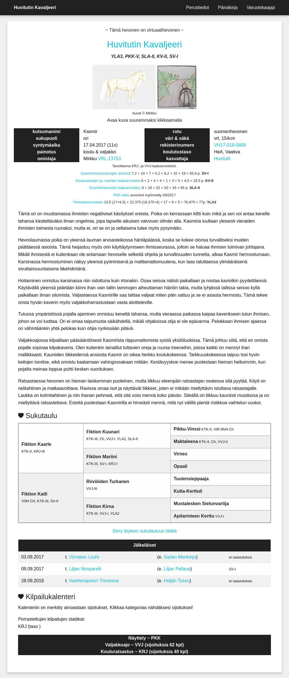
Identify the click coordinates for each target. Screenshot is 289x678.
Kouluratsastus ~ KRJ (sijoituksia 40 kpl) (144, 651)
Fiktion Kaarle (36, 444)
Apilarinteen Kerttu (194, 516)
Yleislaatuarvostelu (88, 202)
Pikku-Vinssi (187, 429)
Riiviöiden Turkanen (107, 481)
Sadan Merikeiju (180, 557)
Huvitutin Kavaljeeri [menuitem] (35, 7)
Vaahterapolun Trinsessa (94, 580)
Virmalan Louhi (84, 557)
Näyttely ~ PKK (144, 638)
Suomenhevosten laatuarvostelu (115, 188)
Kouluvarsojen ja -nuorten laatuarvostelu (108, 181)
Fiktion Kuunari (102, 431)
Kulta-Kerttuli (188, 491)
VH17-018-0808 (230, 145)
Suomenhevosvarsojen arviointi (105, 173)
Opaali (180, 466)
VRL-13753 (109, 158)
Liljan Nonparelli (85, 568)
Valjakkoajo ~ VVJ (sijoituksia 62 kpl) (144, 644)
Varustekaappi (261, 7)
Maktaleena (186, 441)
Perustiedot (197, 7)
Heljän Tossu (176, 580)
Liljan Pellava (177, 568)
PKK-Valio (121, 195)
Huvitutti (222, 158)
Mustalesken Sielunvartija (201, 503)
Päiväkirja (227, 7)
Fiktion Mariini (101, 456)
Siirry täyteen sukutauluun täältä (144, 531)
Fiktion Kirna (100, 506)
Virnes (180, 453)
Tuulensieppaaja (191, 478)
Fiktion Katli (34, 494)
